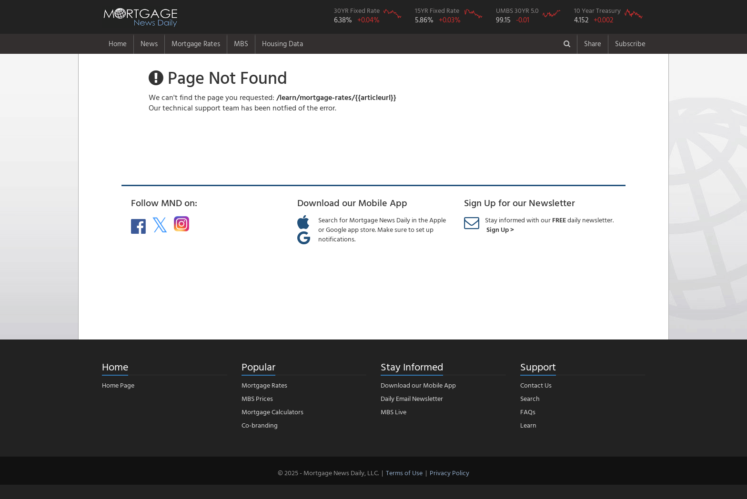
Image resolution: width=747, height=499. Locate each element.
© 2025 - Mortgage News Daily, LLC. (328, 473)
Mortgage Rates (196, 43)
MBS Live (393, 412)
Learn (528, 425)
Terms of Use (404, 473)
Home (118, 43)
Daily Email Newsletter (412, 398)
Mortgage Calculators (272, 412)
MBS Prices (257, 398)
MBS (241, 43)
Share (592, 43)
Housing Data (282, 43)
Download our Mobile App (418, 385)
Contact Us (536, 385)
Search (530, 398)
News (149, 43)
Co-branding (260, 425)
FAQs (527, 412)
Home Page (118, 385)
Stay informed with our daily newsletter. (549, 224)
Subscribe (630, 43)
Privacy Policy (449, 473)
